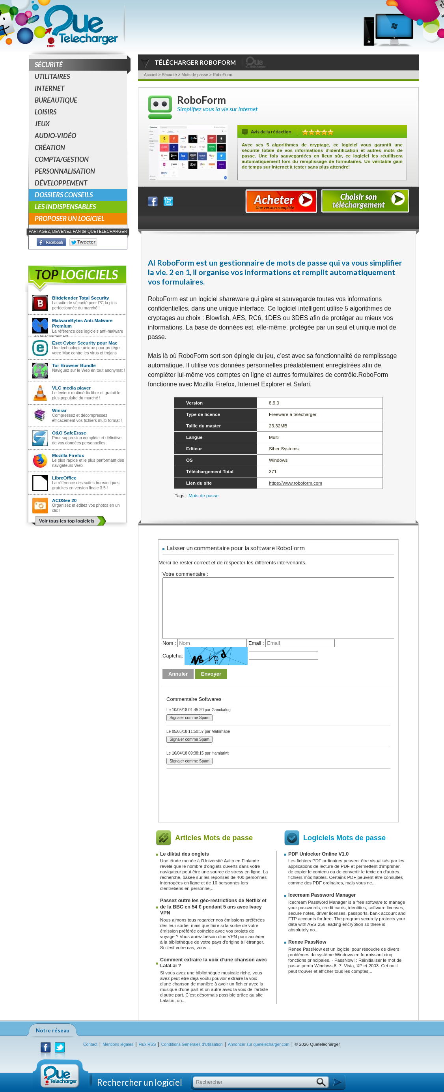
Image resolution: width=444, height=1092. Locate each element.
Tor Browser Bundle (74, 365)
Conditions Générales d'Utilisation (192, 1044)
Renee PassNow (307, 942)
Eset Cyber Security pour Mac (85, 342)
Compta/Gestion (62, 159)
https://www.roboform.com (295, 482)
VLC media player (71, 387)
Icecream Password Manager (322, 895)
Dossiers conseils (64, 195)
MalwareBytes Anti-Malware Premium (82, 323)
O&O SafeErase (69, 432)
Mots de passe (203, 495)
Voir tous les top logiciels (67, 520)
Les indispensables (65, 206)
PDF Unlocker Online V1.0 (318, 854)
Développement (61, 183)
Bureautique (56, 100)
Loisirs (45, 112)
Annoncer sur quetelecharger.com (258, 1044)
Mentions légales (118, 1044)
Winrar (59, 410)
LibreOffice (64, 477)
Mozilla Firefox (68, 455)
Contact (90, 1044)
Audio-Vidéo (55, 135)
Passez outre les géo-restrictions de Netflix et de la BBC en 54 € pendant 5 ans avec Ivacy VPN (213, 907)
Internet (49, 88)
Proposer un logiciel (69, 218)
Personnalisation (65, 171)
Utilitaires (52, 76)
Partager (158, 199)
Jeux (42, 124)
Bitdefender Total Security (80, 297)
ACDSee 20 (64, 500)
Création (50, 147)
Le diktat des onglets (184, 854)
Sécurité (81, 65)
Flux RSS (147, 1044)
